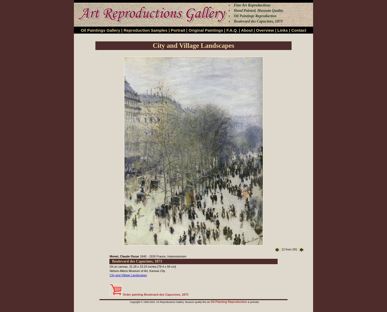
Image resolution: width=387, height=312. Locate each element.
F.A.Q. (232, 30)
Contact (298, 30)
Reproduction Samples (145, 30)
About (247, 30)
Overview (265, 30)
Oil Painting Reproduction (229, 301)
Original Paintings (205, 30)
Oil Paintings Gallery (100, 30)
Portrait (178, 30)
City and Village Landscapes (128, 275)
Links (282, 30)
